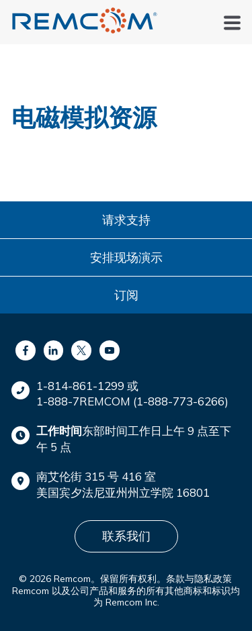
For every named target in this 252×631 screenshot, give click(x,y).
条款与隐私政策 (199, 579)
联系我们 (126, 536)
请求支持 (126, 220)
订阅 (126, 295)
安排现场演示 (126, 257)
